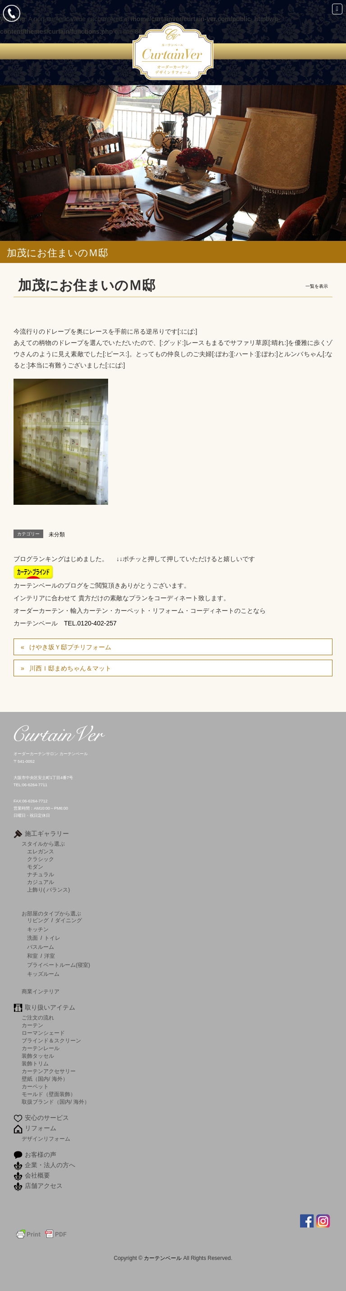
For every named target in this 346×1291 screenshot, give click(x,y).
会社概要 (37, 1175)
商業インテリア (40, 991)
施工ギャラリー (47, 833)
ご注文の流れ (38, 1017)
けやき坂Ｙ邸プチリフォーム (70, 647)
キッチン (38, 929)
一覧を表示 (316, 286)
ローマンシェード (43, 1033)
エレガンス (40, 851)
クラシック (40, 859)
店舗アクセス (44, 1185)
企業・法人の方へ (50, 1165)
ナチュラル (40, 874)
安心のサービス (47, 1117)
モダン (35, 867)
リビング (38, 920)
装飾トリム (35, 1063)
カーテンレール (40, 1048)
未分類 (57, 534)
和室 (32, 956)
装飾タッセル (38, 1056)
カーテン (32, 1025)
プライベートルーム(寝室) (58, 965)
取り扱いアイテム (50, 1007)
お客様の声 (40, 1154)
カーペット (35, 1086)
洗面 (32, 938)
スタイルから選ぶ (43, 844)
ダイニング (68, 920)
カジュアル (40, 882)
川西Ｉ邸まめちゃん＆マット (70, 668)
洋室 (49, 956)
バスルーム (40, 947)
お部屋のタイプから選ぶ (51, 913)
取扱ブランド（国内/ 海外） (56, 1102)
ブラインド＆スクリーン (51, 1040)
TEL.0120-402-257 (90, 623)
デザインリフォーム (46, 1139)
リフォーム (40, 1128)
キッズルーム (43, 974)
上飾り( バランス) (48, 889)
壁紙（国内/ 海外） (45, 1079)
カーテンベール (163, 1258)
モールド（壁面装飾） (49, 1094)
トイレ (52, 938)
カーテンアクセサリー (49, 1071)
